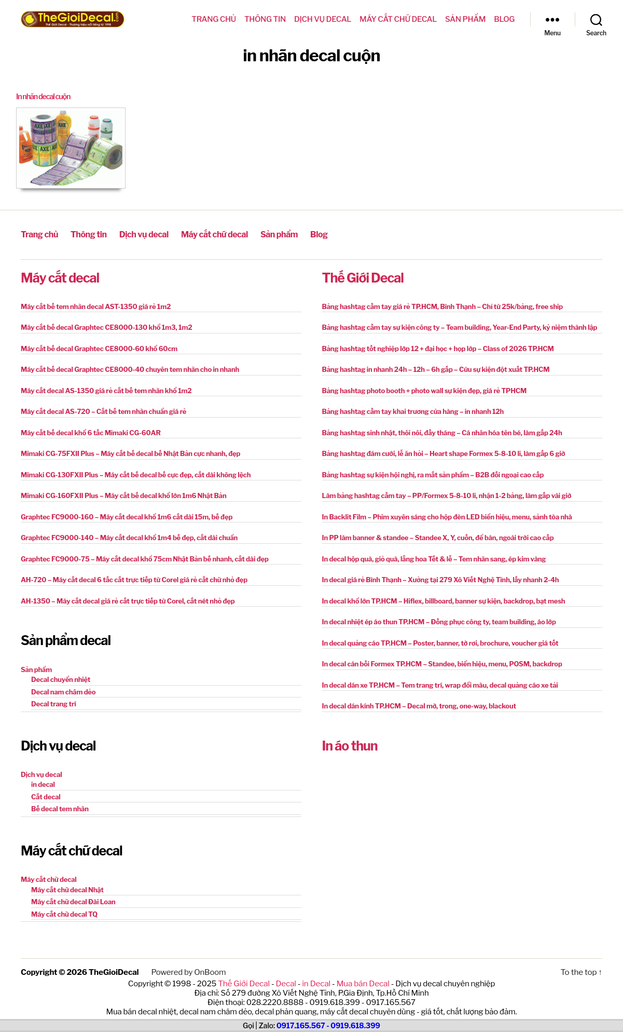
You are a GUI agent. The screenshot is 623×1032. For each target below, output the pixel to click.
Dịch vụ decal (322, 19)
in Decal (316, 982)
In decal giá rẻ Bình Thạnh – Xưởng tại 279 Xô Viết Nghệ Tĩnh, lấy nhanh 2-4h (440, 579)
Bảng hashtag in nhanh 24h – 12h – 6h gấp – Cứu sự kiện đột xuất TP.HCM (436, 369)
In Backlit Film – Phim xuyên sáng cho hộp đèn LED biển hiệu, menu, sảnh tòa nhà (447, 516)
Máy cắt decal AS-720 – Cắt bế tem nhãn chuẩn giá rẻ (103, 411)
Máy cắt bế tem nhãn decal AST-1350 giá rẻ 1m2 (96, 306)
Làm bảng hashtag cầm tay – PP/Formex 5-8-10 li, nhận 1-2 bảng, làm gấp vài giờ (447, 495)
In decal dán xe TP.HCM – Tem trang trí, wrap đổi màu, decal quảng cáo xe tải (440, 684)
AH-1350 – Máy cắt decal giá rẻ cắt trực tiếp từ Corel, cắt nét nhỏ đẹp (128, 600)
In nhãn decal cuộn (44, 96)
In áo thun (350, 745)
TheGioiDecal (113, 971)
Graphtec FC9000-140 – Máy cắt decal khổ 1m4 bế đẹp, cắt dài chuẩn (129, 537)
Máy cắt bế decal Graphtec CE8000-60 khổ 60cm (99, 348)
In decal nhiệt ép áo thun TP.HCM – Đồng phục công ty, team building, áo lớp (439, 621)
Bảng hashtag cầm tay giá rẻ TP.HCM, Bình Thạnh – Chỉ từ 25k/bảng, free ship (442, 306)
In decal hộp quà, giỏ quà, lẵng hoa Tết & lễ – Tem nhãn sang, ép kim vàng (434, 558)
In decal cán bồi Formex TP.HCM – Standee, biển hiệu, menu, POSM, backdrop (442, 663)
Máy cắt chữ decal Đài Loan (73, 901)
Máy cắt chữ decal (398, 19)
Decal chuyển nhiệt (60, 679)
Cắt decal (46, 796)
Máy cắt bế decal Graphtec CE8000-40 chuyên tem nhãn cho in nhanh (130, 369)
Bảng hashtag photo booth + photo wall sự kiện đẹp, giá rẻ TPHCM (424, 390)
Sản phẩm (465, 19)
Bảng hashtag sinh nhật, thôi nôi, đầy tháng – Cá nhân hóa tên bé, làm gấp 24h (442, 432)
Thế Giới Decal (363, 277)
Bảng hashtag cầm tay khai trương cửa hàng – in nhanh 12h (413, 411)
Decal (286, 982)
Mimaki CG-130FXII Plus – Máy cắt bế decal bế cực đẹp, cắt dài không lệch (136, 474)
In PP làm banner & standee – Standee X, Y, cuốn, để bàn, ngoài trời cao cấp (438, 537)
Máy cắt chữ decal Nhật (67, 888)
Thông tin (265, 19)
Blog (504, 19)
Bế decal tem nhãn (60, 808)
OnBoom (209, 971)
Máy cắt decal (60, 277)
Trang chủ (213, 19)
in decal (43, 784)
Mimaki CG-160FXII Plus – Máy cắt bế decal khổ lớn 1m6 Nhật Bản (124, 495)
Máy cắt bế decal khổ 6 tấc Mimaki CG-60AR (91, 432)
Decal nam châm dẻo (63, 691)
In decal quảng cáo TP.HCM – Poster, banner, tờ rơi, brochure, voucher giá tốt (440, 642)
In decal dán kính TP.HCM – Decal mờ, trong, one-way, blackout (419, 705)
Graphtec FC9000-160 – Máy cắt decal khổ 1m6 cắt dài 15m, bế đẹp (126, 516)
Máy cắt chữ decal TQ (64, 913)
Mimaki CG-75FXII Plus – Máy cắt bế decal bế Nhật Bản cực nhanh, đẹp (130, 453)
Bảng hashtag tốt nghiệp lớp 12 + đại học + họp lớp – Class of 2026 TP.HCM (438, 348)
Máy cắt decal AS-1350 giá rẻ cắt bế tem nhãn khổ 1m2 (106, 390)
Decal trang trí (53, 703)
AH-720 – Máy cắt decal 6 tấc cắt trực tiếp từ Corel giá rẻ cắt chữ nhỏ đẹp (134, 579)
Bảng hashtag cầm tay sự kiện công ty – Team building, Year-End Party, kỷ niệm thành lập (460, 327)
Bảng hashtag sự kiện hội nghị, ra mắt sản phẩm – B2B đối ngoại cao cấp (433, 474)
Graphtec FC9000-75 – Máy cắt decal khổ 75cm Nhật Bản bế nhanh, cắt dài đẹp (145, 558)
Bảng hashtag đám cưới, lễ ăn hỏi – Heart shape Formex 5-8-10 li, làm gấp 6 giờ (443, 453)
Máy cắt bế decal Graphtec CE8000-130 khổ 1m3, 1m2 (106, 327)
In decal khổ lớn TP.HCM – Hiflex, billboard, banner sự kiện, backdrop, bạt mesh (443, 600)
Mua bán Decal (362, 982)
